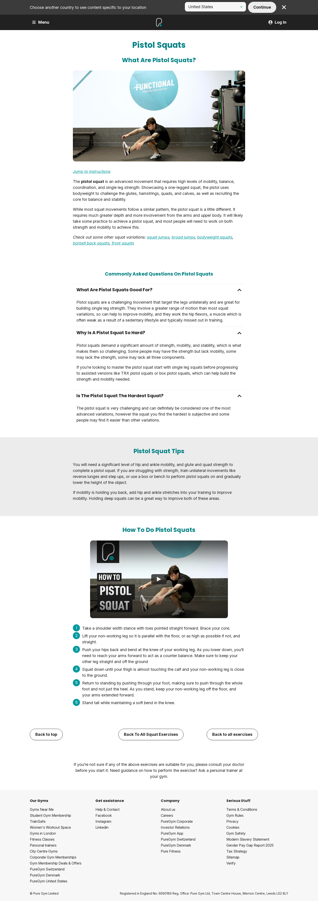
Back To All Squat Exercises (151, 734)
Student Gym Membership (50, 815)
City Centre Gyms (44, 851)
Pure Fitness (171, 851)
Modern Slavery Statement (247, 839)
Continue (262, 7)
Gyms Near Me (42, 809)
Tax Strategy (236, 851)
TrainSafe (37, 821)
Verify (231, 863)
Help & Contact (107, 809)
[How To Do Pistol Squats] (159, 579)
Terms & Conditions (241, 809)
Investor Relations (175, 827)
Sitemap (232, 857)
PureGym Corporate (177, 821)
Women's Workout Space (50, 827)
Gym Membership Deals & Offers (55, 863)
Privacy (232, 821)
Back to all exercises (232, 734)
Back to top (46, 734)
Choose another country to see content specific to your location (88, 7)
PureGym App (172, 833)
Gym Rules (235, 815)
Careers (167, 815)
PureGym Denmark (45, 875)
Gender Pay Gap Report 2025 (250, 845)
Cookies (232, 827)
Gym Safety (236, 833)
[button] (159, 290)
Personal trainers (43, 845)
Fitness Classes (42, 839)
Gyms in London (43, 833)
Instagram (103, 821)
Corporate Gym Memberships (53, 857)
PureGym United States (48, 881)
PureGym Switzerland (47, 869)
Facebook (103, 815)
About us (168, 809)
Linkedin (101, 827)
